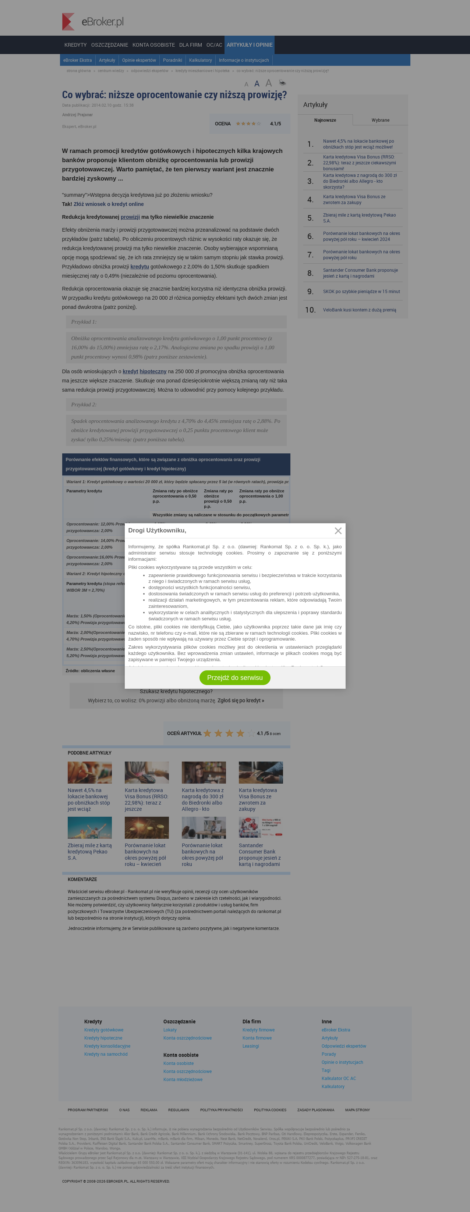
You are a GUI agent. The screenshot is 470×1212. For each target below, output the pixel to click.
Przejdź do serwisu (235, 677)
